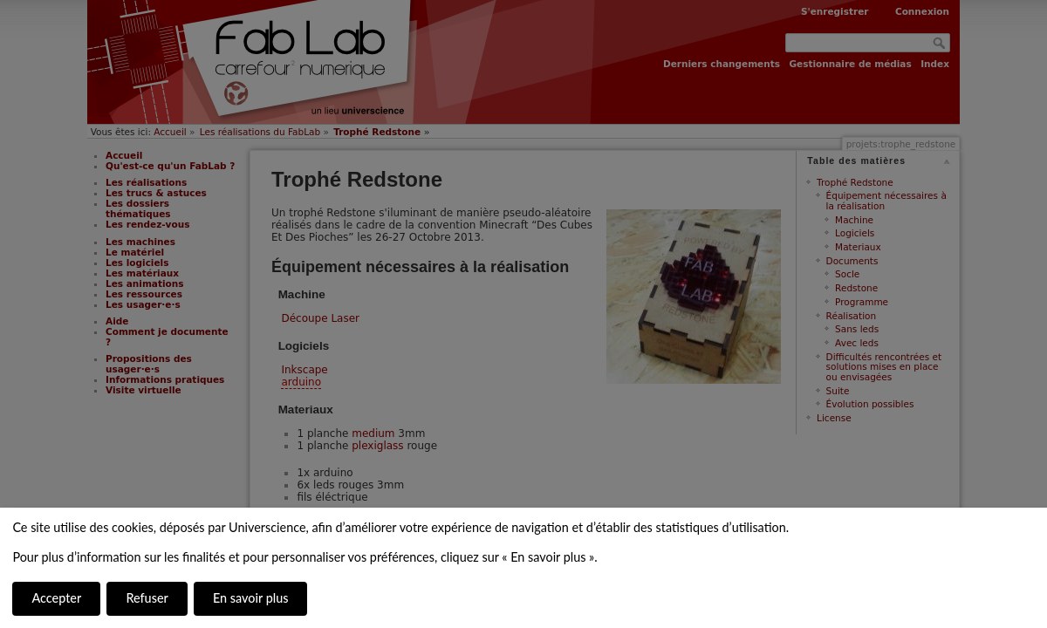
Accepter (56, 597)
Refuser (147, 597)
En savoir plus (250, 597)
